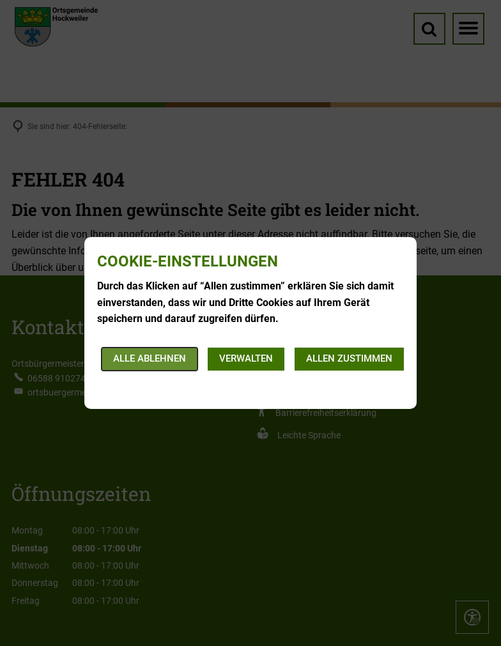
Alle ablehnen (149, 358)
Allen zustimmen (349, 358)
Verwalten (246, 358)
